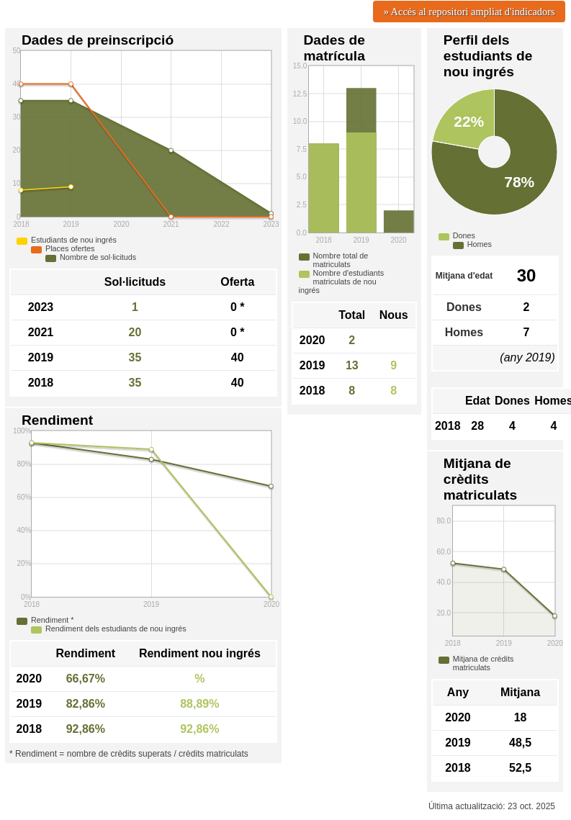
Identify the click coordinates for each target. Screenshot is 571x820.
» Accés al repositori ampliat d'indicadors (469, 11)
